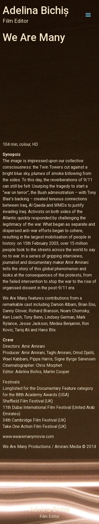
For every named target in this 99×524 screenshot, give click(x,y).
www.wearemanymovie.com (28, 436)
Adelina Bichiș (36, 10)
